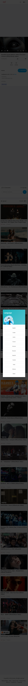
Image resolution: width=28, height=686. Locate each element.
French (14, 341)
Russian (14, 350)
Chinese (14, 369)
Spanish (14, 355)
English (14, 328)
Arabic (14, 332)
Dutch (14, 337)
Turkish (14, 360)
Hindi (14, 364)
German (14, 346)
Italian (14, 373)
